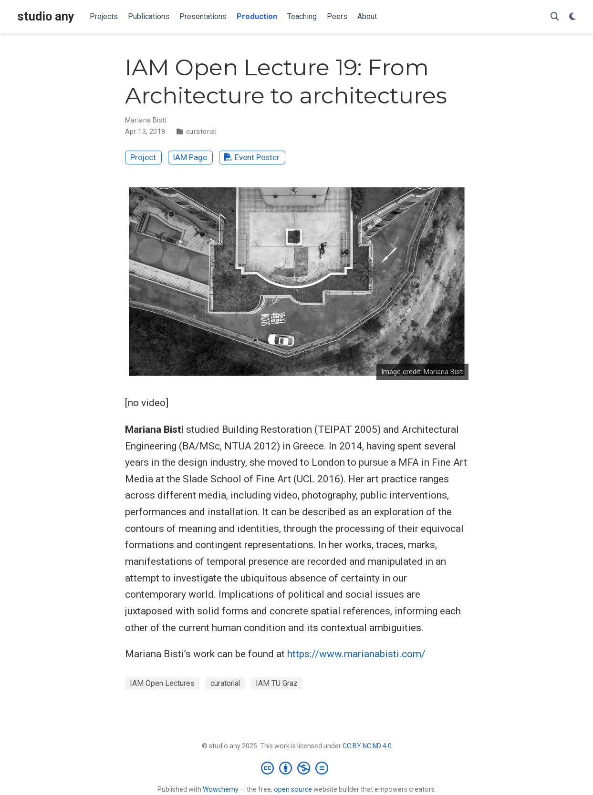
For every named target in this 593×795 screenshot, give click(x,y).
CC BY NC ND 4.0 (367, 746)
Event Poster (252, 157)
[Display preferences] (572, 16)
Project (143, 157)
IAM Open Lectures (162, 683)
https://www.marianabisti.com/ (356, 654)
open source (293, 789)
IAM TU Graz (277, 683)
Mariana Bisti (145, 120)
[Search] (555, 16)
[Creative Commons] (296, 768)
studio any (45, 16)
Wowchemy (221, 789)
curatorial (201, 131)
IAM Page (190, 157)
